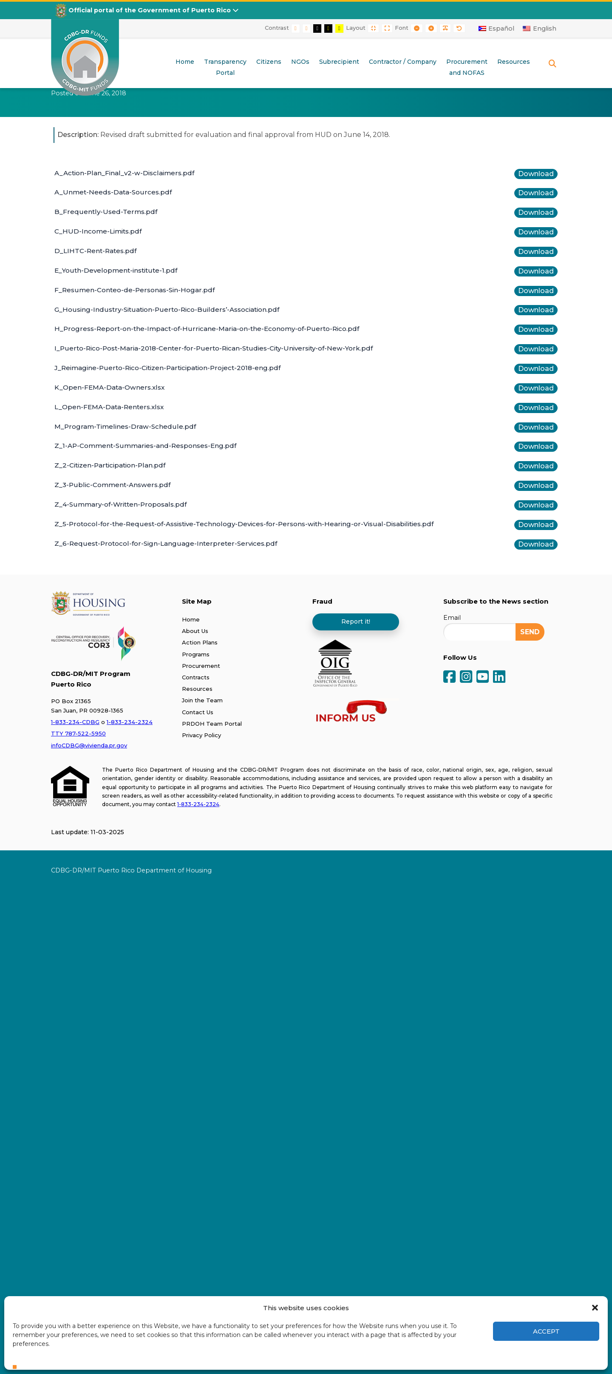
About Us (195, 630)
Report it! (355, 621)
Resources (197, 688)
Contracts (196, 677)
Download (536, 174)
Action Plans (200, 642)
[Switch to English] (539, 28)
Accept (546, 1331)
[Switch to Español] (496, 28)
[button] (595, 1307)
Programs (196, 654)
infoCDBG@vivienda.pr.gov (89, 745)
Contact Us (197, 712)
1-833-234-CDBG (75, 721)
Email (452, 617)
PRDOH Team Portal (212, 723)
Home (191, 619)
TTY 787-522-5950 (78, 733)
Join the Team (202, 700)
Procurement (201, 665)
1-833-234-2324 (130, 721)
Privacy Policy (201, 735)
